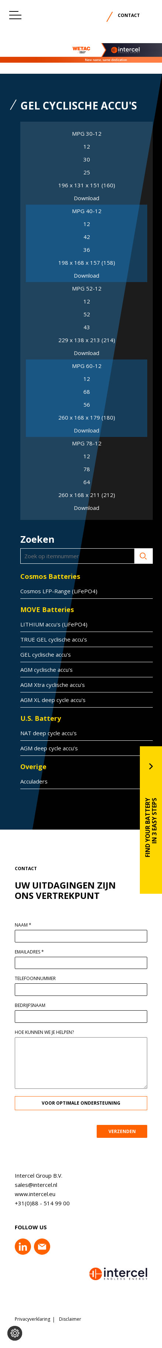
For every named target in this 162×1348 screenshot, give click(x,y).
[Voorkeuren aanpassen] (14, 1333)
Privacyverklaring (32, 1319)
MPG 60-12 (86, 366)
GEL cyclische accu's (42, 654)
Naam (26, 925)
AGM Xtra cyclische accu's (49, 684)
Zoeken (140, 556)
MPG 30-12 (86, 133)
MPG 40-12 (86, 211)
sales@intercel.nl (33, 1184)
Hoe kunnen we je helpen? (47, 1032)
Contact (129, 15)
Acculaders (31, 781)
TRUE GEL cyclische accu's (50, 639)
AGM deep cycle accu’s (46, 748)
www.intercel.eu (32, 1194)
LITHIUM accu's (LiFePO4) (51, 624)
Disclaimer (70, 1319)
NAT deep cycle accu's (45, 733)
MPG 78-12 (86, 443)
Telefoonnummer (38, 978)
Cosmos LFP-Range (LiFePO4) (55, 591)
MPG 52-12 (86, 288)
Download (86, 198)
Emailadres (32, 952)
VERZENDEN (124, 1131)
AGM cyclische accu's (43, 669)
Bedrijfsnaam (33, 1005)
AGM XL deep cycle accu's (50, 699)
